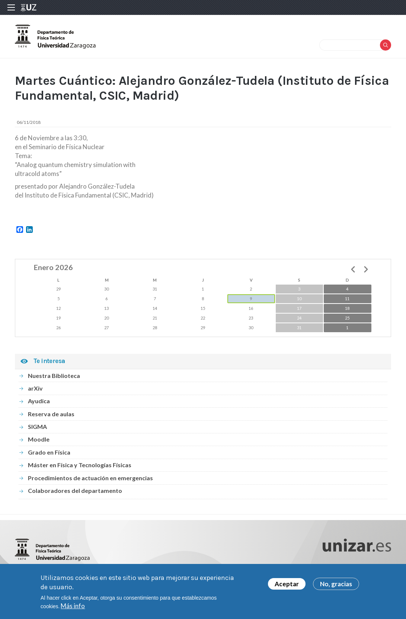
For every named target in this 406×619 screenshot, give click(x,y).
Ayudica (39, 400)
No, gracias (336, 585)
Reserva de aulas (51, 413)
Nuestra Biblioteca (54, 375)
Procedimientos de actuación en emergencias (90, 477)
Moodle (38, 439)
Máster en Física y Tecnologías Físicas (79, 464)
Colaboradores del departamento (75, 490)
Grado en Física (49, 452)
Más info (73, 607)
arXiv (35, 388)
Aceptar (287, 585)
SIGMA (37, 426)
